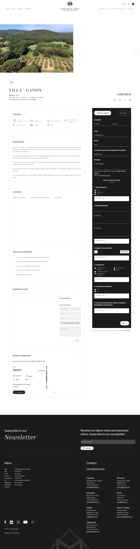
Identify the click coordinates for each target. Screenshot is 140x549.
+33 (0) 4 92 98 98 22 (92, 485)
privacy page (126, 330)
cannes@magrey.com (92, 487)
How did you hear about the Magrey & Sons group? (110, 150)
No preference (111, 216)
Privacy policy (14, 528)
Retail (20, 9)
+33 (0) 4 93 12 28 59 (92, 529)
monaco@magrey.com (123, 487)
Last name (97, 120)
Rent (13, 9)
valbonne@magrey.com (93, 531)
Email (96, 131)
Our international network (22, 480)
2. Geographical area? (101, 205)
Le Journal (18, 473)
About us (103, 9)
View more (20, 392)
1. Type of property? (100, 187)
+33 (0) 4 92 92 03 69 (92, 500)
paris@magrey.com (122, 502)
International (116, 9)
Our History (18, 471)
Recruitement (18, 482)
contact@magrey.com (95, 469)
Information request (102, 113)
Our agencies (8, 478)
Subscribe (88, 448)
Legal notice (8, 532)
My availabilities (65, 298)
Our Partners (18, 485)
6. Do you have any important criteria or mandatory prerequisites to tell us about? (110, 304)
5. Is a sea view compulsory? (103, 286)
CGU (14, 532)
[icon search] (133, 4)
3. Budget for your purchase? (103, 248)
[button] (48, 377)
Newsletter (7, 485)
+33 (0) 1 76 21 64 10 (122, 500)
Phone (96, 141)
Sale (8, 9)
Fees (18, 532)
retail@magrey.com (92, 517)
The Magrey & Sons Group (22, 469)
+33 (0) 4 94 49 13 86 (104, 175)
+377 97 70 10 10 (121, 485)
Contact (130, 9)
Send (77, 340)
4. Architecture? (99, 265)
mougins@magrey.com (92, 502)
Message (97, 160)
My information (65, 305)
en (123, 4)
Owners (28, 9)
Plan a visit (123, 113)
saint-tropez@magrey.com (124, 517)
